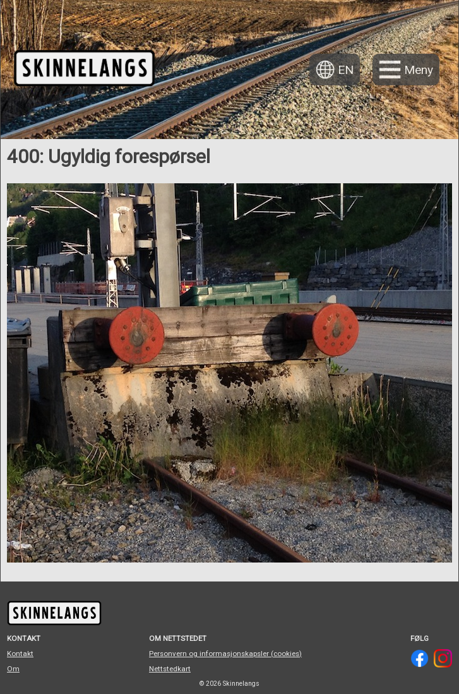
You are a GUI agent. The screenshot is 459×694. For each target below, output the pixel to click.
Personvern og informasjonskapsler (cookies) (225, 653)
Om (13, 668)
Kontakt (20, 653)
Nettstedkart (170, 668)
